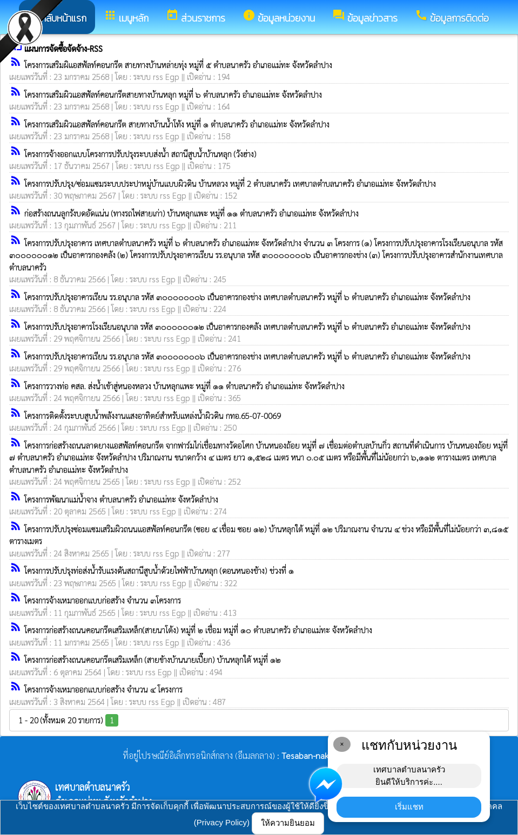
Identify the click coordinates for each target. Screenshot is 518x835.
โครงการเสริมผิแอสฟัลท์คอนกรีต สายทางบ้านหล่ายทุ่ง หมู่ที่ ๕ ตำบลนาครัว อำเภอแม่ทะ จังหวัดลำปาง (178, 64)
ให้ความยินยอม (288, 822)
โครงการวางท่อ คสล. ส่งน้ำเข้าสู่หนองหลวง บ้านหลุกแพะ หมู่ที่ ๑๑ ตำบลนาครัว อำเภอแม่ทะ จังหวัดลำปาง (184, 386)
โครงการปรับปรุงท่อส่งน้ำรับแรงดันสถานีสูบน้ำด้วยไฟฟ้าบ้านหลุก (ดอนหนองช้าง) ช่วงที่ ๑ (159, 570)
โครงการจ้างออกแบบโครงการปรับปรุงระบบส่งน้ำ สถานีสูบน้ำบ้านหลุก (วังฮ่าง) (140, 153)
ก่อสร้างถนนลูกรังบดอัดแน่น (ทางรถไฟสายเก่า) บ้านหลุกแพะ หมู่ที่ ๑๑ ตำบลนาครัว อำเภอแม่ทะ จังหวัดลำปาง (191, 213)
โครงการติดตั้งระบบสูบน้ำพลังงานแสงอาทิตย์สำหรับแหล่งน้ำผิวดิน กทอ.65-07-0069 (152, 415)
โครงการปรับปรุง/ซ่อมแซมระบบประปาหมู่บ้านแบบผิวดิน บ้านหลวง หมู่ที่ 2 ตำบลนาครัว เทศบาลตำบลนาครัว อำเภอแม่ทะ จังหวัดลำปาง (230, 183)
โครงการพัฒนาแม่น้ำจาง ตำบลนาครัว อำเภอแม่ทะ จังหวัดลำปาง (121, 499)
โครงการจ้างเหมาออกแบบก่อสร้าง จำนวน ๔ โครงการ (103, 689)
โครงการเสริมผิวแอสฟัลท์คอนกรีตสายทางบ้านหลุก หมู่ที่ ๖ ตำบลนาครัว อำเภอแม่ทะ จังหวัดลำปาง (173, 94)
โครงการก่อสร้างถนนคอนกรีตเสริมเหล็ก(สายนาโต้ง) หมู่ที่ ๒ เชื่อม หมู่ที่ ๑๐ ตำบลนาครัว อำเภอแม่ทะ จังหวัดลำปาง (198, 629)
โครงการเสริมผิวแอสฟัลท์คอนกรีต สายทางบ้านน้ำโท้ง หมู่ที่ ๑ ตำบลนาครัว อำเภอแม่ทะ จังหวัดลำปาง (176, 124)
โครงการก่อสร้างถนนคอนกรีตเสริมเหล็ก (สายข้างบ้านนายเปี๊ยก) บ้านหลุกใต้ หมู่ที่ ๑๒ (152, 659)
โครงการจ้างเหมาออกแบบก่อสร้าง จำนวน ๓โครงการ (102, 600)
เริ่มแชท (409, 806)
